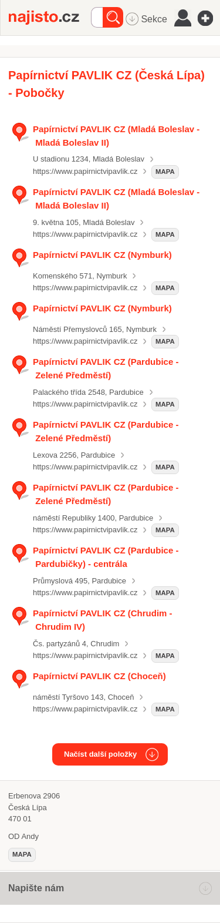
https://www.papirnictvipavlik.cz (85, 171)
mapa (165, 171)
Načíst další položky (100, 754)
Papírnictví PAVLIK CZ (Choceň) (99, 676)
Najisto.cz (50, 17)
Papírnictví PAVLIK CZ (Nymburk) (102, 255)
